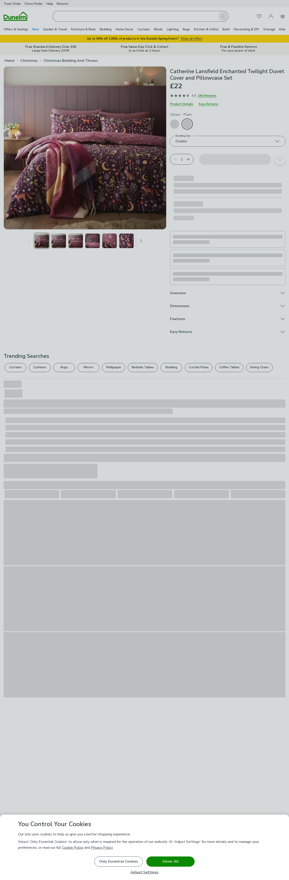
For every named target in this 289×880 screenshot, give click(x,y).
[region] (144, 847)
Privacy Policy (102, 847)
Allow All (170, 861)
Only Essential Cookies (118, 861)
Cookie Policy (73, 847)
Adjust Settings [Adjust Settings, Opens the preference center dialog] (144, 872)
